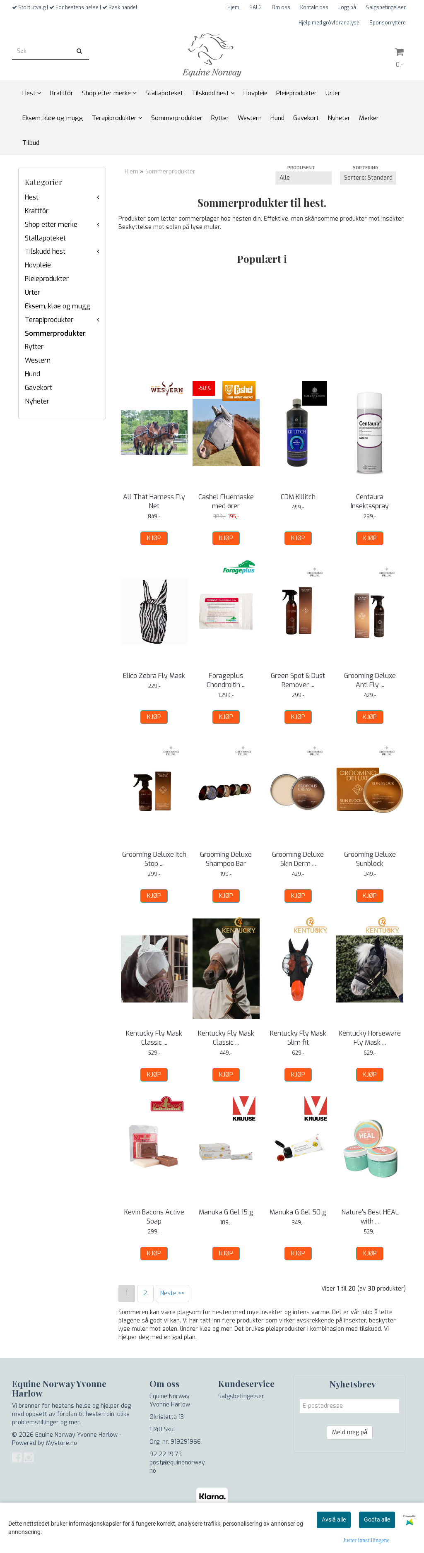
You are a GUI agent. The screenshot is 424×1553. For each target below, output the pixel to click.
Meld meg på (349, 1432)
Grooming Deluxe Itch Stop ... (154, 859)
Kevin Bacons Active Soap (154, 1217)
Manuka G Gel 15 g (226, 1212)
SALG (255, 7)
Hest (32, 197)
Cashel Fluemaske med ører (226, 501)
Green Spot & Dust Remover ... (298, 680)
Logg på (347, 7)
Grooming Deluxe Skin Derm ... (298, 859)
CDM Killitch (298, 497)
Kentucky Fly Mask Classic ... (154, 1038)
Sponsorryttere (387, 22)
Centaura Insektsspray (370, 501)
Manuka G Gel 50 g (298, 1212)
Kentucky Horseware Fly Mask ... (370, 1038)
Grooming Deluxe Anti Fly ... (370, 680)
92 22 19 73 (165, 1454)
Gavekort (38, 387)
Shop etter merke (51, 224)
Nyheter (37, 401)
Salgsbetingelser (386, 7)
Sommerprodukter (55, 333)
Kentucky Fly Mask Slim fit (298, 1038)
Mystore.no (61, 1443)
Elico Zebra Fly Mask (154, 675)
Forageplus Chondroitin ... (226, 680)
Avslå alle (334, 1519)
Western (38, 360)
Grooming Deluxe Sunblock (370, 859)
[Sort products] (368, 178)
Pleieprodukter (47, 278)
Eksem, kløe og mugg (57, 306)
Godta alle (377, 1519)
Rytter (34, 346)
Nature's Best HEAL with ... (370, 1217)
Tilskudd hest (45, 251)
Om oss (281, 7)
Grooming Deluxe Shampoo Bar (226, 859)
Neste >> (172, 1293)
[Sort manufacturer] (303, 178)
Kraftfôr (36, 211)
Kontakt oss (314, 7)
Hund (32, 374)
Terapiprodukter (49, 319)
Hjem (233, 7)
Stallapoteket (45, 238)
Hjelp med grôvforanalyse (329, 22)
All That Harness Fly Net (154, 501)
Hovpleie (38, 265)
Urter (32, 292)
